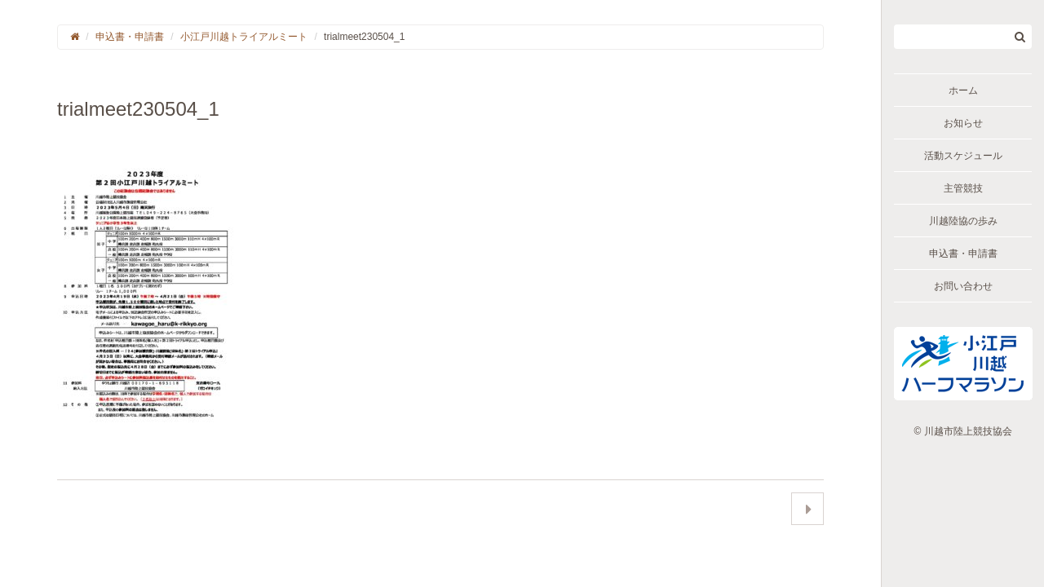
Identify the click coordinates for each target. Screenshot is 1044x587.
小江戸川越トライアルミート (243, 36)
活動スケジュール (963, 155)
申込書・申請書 (963, 253)
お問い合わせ (963, 286)
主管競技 (963, 188)
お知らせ (963, 123)
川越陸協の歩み (963, 221)
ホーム (963, 90)
